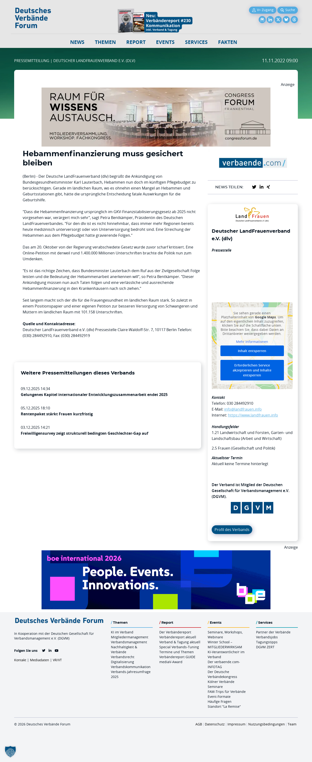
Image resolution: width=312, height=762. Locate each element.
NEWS (77, 42)
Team (292, 724)
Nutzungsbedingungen (266, 724)
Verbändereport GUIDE (177, 657)
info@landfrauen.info (243, 409)
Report (136, 42)
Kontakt (20, 660)
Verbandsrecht (122, 657)
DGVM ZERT (265, 647)
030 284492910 (240, 403)
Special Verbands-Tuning (179, 647)
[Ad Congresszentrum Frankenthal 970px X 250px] (156, 90)
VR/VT (57, 660)
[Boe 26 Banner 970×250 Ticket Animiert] (156, 553)
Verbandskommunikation (131, 667)
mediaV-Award (170, 662)
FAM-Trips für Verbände (227, 691)
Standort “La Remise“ (224, 706)
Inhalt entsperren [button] (252, 351)
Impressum (236, 724)
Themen (105, 42)
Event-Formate (219, 696)
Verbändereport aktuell (177, 637)
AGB (198, 724)
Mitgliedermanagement (129, 637)
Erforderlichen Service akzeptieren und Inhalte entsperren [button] (252, 370)
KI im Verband (122, 632)
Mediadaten (39, 660)
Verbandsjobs (267, 637)
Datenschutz (215, 724)
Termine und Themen (176, 652)
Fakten (227, 42)
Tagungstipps (267, 642)
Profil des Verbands (232, 529)
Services (196, 42)
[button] (10, 751)
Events (165, 42)
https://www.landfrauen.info (253, 415)
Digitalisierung (122, 662)
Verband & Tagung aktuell (179, 642)
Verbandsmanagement (129, 642)
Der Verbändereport (175, 632)
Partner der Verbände (273, 632)
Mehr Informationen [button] (252, 341)
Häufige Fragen (220, 701)
